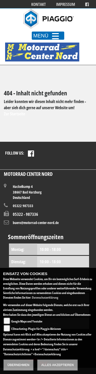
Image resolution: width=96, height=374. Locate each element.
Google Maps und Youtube (26, 321)
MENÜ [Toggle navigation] (48, 35)
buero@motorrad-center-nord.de (36, 222)
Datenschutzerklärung (45, 297)
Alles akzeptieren (57, 365)
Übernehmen (18, 365)
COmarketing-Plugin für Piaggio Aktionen (36, 329)
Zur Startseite (14, 114)
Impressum (65, 4)
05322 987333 (23, 205)
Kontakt (38, 4)
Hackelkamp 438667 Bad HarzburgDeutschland (27, 192)
